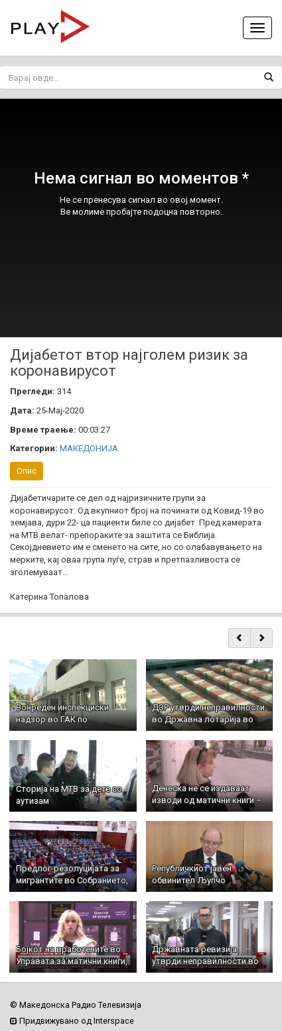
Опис (26, 471)
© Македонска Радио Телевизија (75, 1005)
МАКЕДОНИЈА (89, 448)
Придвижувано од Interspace (72, 1021)
